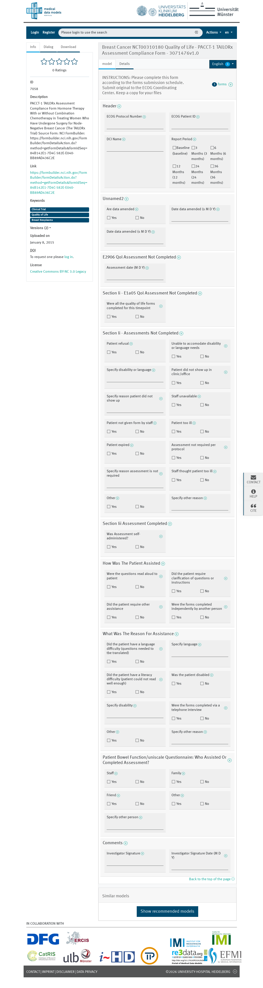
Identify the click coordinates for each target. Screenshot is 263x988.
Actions (212, 32)
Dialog (48, 47)
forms (222, 84)
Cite (253, 508)
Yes (114, 218)
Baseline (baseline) (181, 151)
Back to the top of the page (211, 879)
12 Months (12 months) (178, 175)
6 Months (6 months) (218, 153)
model (107, 64)
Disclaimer (65, 972)
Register (49, 32)
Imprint (48, 972)
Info (33, 47)
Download (68, 47)
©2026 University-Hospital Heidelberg (198, 972)
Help (253, 493)
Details (124, 64)
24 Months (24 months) (197, 175)
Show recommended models (167, 911)
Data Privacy (87, 972)
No (141, 218)
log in (68, 257)
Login (35, 32)
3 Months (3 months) (199, 153)
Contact (33, 972)
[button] (223, 64)
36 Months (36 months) (216, 175)
